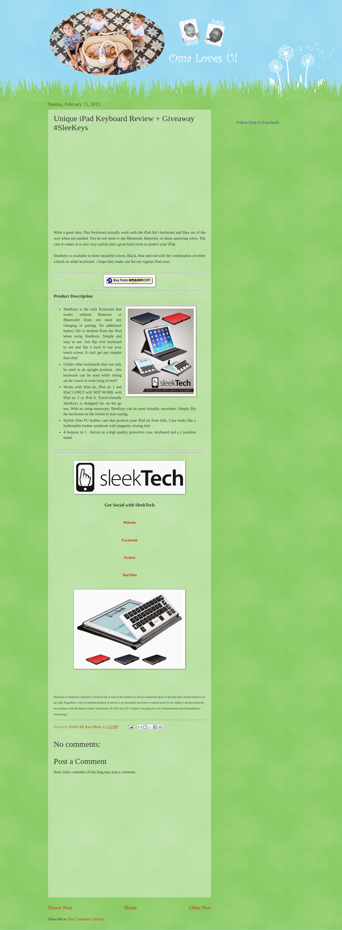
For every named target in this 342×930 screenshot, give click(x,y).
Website (129, 522)
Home (130, 907)
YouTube (129, 575)
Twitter (129, 557)
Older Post (200, 907)
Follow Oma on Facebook (257, 122)
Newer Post (60, 907)
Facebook (130, 540)
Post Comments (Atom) (85, 919)
